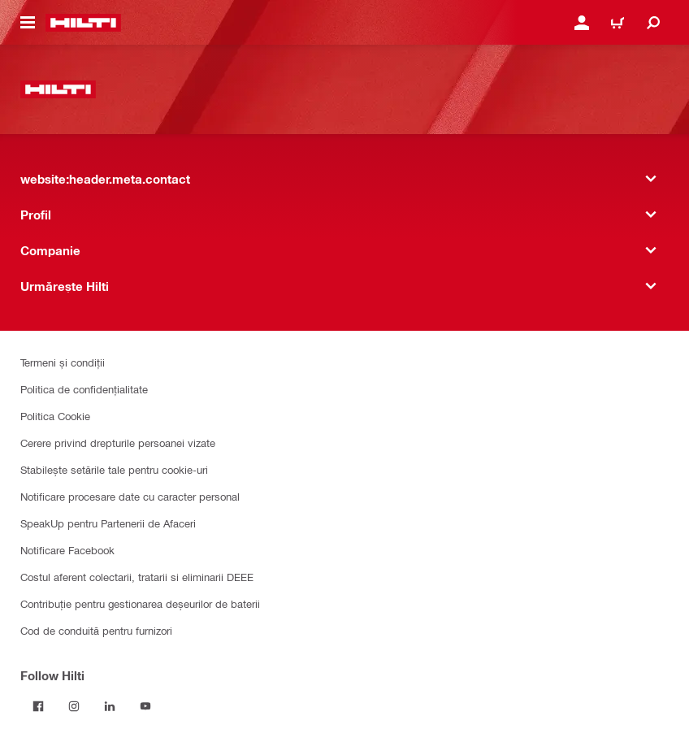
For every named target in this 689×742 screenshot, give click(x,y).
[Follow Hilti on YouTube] (145, 706)
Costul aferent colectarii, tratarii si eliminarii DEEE (137, 577)
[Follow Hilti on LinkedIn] (110, 706)
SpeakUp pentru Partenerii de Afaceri (108, 523)
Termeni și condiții (62, 362)
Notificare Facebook (67, 550)
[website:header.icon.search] (653, 23)
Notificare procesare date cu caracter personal (130, 496)
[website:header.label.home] (83, 23)
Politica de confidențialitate (84, 389)
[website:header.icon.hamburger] (28, 23)
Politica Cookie (55, 416)
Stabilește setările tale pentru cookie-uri (114, 469)
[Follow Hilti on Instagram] (74, 706)
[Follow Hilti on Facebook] (38, 706)
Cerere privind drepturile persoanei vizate (117, 442)
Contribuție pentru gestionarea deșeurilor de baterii (140, 603)
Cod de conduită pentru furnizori (96, 630)
